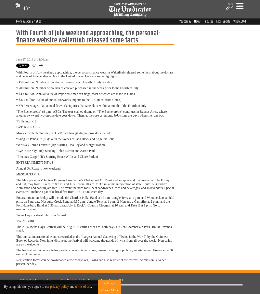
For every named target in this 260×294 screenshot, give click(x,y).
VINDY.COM (239, 21)
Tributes (208, 21)
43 (22, 8)
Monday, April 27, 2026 (28, 21)
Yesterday (185, 21)
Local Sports (223, 21)
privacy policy (59, 286)
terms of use (83, 286)
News (197, 21)
